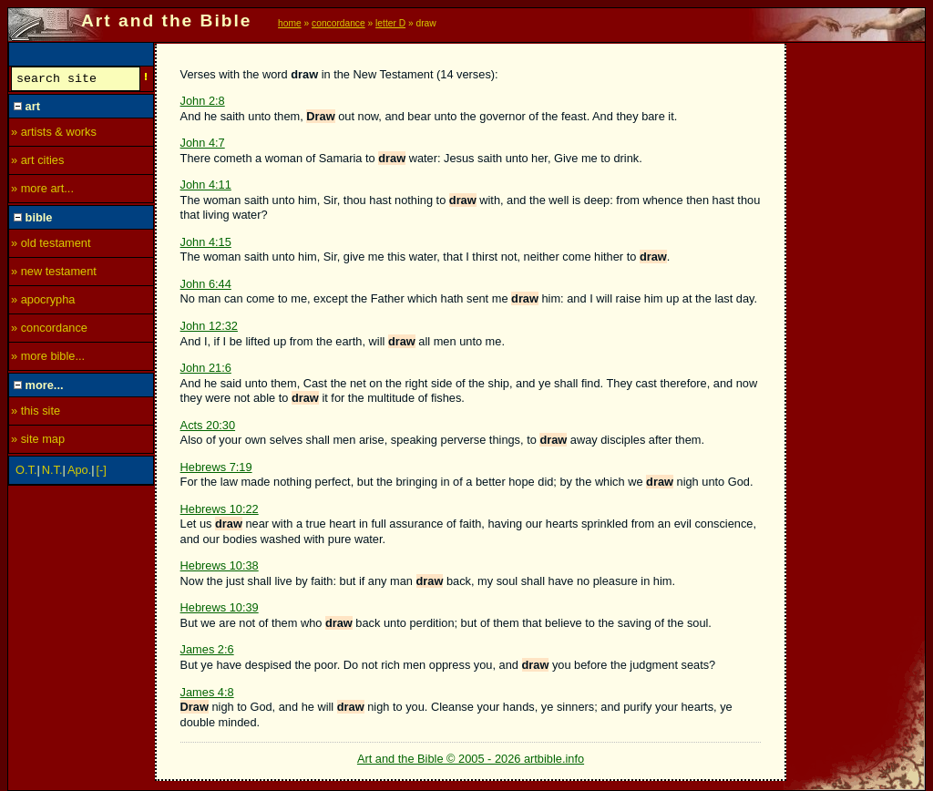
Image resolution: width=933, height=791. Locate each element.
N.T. (52, 472)
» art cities (37, 163)
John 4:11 (205, 184)
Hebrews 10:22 (219, 509)
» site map (38, 441)
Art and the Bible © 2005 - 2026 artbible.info (470, 758)
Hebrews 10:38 (219, 565)
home (290, 23)
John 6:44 (205, 284)
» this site (35, 413)
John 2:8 (202, 101)
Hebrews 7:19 (216, 467)
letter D (390, 23)
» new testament (54, 274)
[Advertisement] (856, 316)
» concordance (49, 330)
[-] (102, 472)
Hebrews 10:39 (219, 607)
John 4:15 (205, 242)
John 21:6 (205, 368)
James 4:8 (207, 692)
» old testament (51, 245)
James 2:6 (207, 649)
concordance (338, 23)
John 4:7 (202, 142)
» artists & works (54, 134)
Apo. (79, 472)
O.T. (25, 472)
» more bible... (48, 358)
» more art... (42, 191)
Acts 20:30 (207, 425)
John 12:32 (209, 326)
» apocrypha (43, 302)
